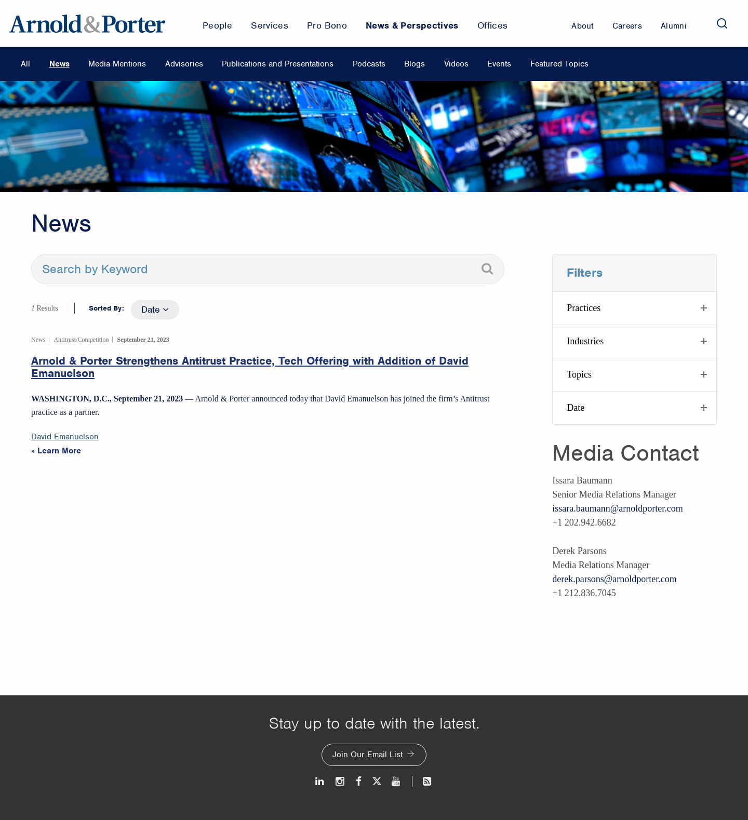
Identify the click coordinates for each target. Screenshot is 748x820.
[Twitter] (376, 781)
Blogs (414, 64)
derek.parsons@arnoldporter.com (614, 579)
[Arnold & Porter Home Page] (87, 23)
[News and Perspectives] (422, 781)
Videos (456, 64)
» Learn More (56, 451)
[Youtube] (397, 781)
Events (499, 64)
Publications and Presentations (277, 64)
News (59, 64)
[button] (634, 308)
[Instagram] (340, 781)
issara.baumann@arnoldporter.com (617, 508)
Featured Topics (559, 64)
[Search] (722, 23)
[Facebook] (359, 781)
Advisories (184, 64)
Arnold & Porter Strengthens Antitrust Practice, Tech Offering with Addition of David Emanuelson (250, 367)
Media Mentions (117, 64)
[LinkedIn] (320, 781)
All (25, 64)
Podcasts (369, 64)
